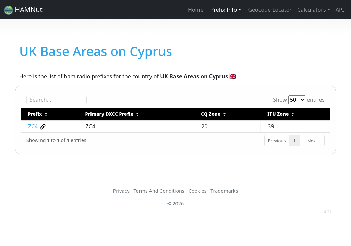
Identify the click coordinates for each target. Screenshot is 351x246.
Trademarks (224, 191)
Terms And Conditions (158, 191)
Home (196, 9)
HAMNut (23, 10)
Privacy (121, 191)
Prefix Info (223, 9)
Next (312, 141)
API (340, 9)
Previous (277, 141)
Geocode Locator (270, 9)
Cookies (198, 191)
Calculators (311, 9)
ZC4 (33, 126)
